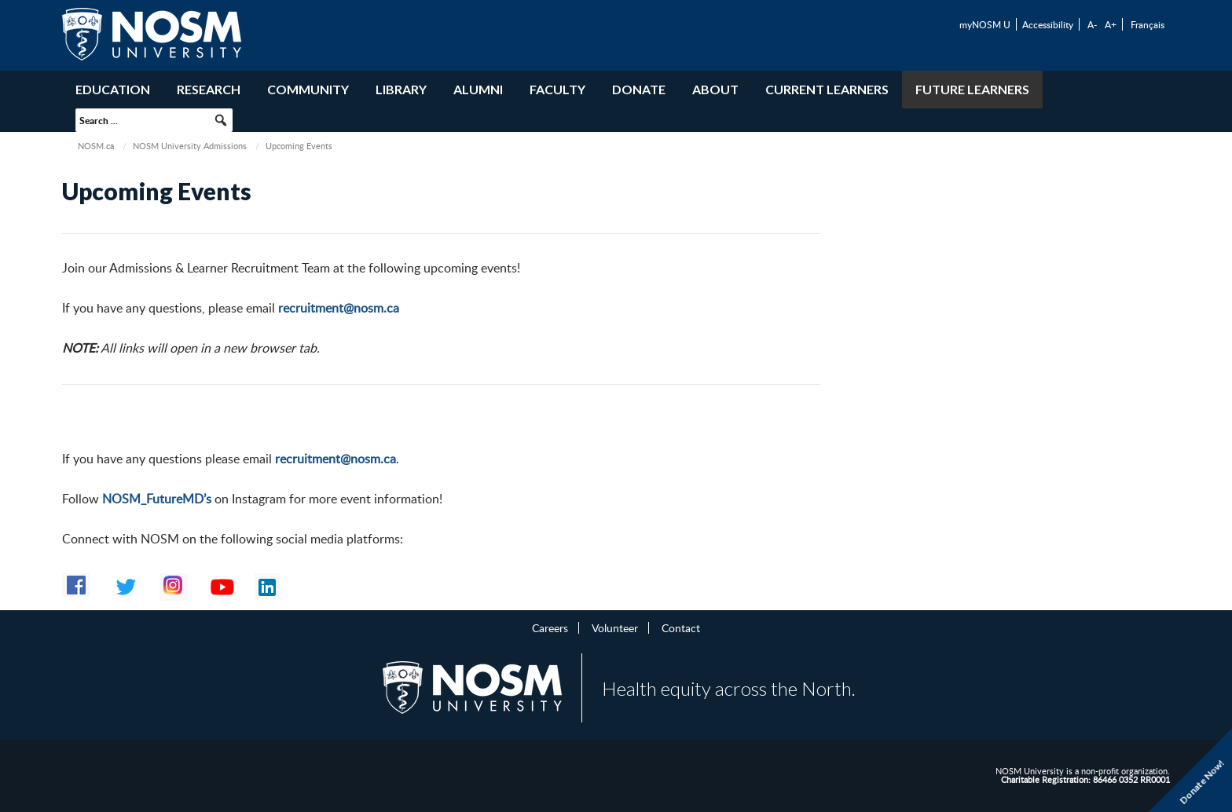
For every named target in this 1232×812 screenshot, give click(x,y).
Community (308, 89)
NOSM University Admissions (190, 146)
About (715, 89)
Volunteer (615, 627)
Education (112, 89)
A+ (1110, 24)
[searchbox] (154, 120)
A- (1092, 24)
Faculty (557, 89)
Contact (681, 627)
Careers (550, 627)
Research (208, 89)
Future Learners (972, 89)
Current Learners (827, 89)
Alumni (478, 89)
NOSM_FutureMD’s (156, 498)
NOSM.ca (96, 146)
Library (401, 89)
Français (1147, 24)
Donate (639, 89)
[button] (221, 120)
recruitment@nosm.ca (338, 307)
